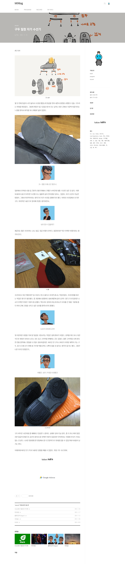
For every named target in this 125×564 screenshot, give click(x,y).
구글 (99, 140)
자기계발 (105, 138)
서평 (102, 140)
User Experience (94, 136)
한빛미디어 (95, 138)
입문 (91, 143)
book (91, 73)
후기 (96, 147)
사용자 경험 (106, 140)
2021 (101, 143)
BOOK (17, 9)
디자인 (97, 143)
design (100, 138)
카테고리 (92, 70)
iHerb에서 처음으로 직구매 (21, 509)
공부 (94, 143)
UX (90, 134)
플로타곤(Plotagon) (20, 515)
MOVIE (101, 134)
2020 (91, 145)
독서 (104, 136)
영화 (105, 143)
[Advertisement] (47, 477)
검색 (104, 3)
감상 (96, 140)
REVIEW (96, 145)
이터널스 (17, 519)
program (92, 76)
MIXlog (19, 3)
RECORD (39, 9)
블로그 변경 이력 (93, 95)
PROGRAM (27, 9)
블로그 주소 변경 (93, 97)
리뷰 (91, 140)
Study (97, 134)
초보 (91, 138)
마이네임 (17, 512)
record (17, 505)
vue (93, 134)
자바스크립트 (102, 145)
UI (93, 140)
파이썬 (107, 136)
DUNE (16, 522)
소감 (91, 147)
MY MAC (50, 9)
